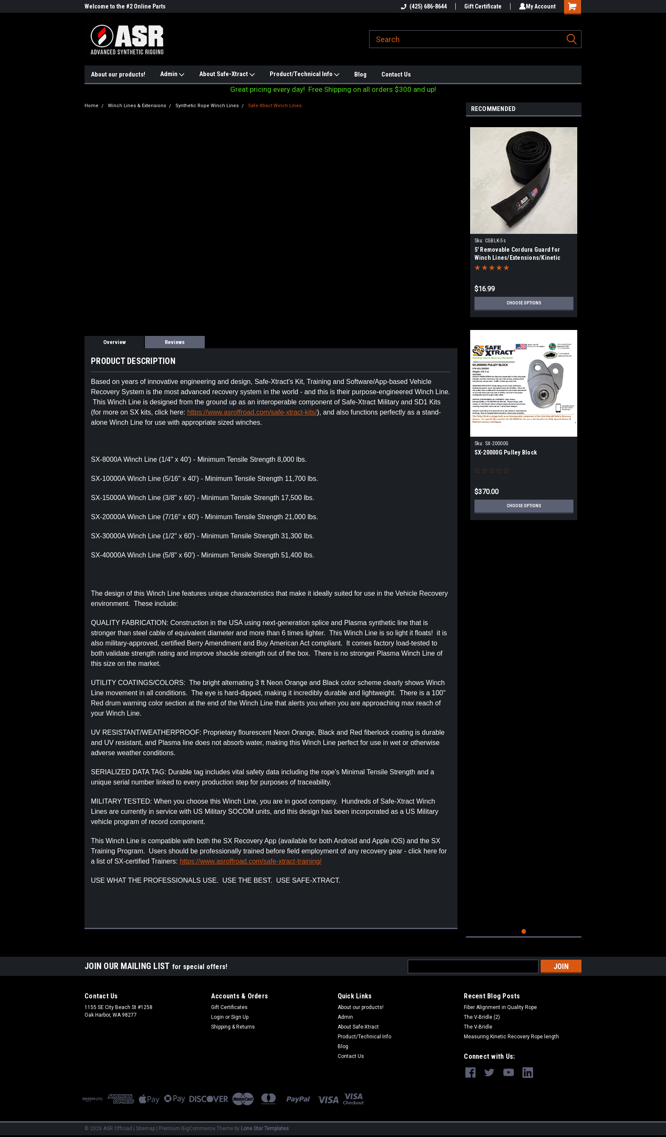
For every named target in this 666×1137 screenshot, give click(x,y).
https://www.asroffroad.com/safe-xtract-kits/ (252, 412)
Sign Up (239, 1017)
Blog (360, 74)
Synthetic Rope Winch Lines (207, 105)
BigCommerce (198, 1128)
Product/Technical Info (304, 74)
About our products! (118, 74)
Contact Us (396, 74)
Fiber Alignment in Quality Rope (500, 1007)
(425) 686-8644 (422, 6)
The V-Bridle (478, 1027)
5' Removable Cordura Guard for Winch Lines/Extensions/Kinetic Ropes (517, 257)
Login (217, 1017)
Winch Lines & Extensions (137, 105)
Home (92, 105)
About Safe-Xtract (227, 74)
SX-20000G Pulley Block (505, 452)
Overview (114, 342)
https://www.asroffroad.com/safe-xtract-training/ (251, 861)
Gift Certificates (229, 1007)
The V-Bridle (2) (482, 1017)
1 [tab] (524, 931)
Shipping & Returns (233, 1027)
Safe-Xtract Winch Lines (275, 105)
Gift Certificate (481, 6)
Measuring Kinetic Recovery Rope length (511, 1037)
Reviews (175, 342)
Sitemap (145, 1128)
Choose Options (524, 303)
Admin (172, 74)
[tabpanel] (524, 219)
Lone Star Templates (265, 1128)
